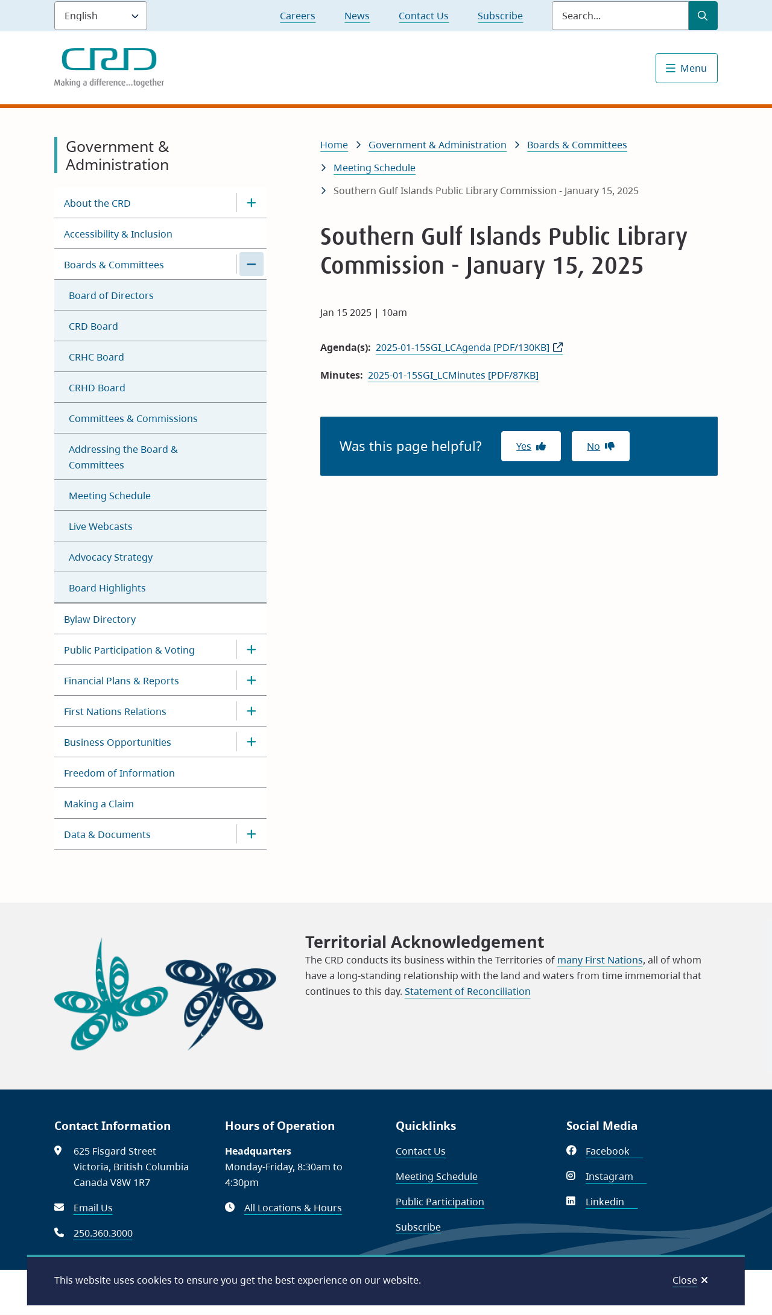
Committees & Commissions (133, 418)
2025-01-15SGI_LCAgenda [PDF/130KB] (462, 347)
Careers (297, 15)
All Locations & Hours (293, 1207)
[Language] (100, 15)
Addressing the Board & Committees (123, 457)
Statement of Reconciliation (468, 991)
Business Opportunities (117, 742)
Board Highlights (107, 587)
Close (684, 1280)
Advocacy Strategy (111, 557)
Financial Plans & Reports (121, 680)
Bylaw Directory (100, 619)
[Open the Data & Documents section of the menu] (251, 834)
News (357, 15)
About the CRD (97, 203)
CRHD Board (97, 387)
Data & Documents (107, 834)
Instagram (616, 1176)
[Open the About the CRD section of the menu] (251, 203)
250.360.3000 (103, 1233)
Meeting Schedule (110, 495)
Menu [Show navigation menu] (693, 68)
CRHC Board (96, 357)
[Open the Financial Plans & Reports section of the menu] (251, 680)
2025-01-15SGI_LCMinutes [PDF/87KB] (453, 375)
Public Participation (440, 1201)
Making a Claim (99, 803)
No (593, 446)
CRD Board (93, 326)
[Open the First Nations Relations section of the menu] (251, 711)
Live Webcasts (101, 526)
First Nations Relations (115, 711)
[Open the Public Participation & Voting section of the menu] (251, 649)
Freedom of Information (119, 773)
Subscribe (500, 15)
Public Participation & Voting (129, 650)
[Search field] (620, 15)
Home (334, 144)
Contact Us (424, 15)
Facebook (614, 1151)
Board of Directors (111, 295)
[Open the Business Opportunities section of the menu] (251, 742)
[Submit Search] (703, 15)
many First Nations (600, 960)
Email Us (93, 1207)
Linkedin (612, 1201)
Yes (523, 446)
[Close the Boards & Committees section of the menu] (251, 264)
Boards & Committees (114, 264)
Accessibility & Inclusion (118, 234)
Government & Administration (438, 144)
